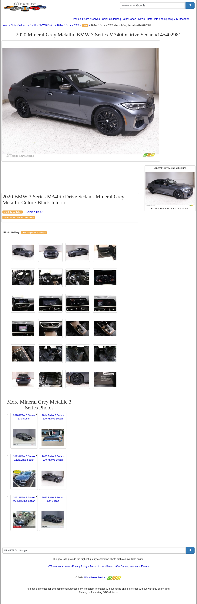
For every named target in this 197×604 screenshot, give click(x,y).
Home (5, 25)
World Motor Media (94, 577)
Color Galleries (111, 18)
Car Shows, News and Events (132, 566)
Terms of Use (97, 566)
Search (110, 566)
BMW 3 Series (46, 25)
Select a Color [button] (35, 212)
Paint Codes (129, 18)
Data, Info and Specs (159, 18)
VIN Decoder (181, 18)
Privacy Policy (80, 566)
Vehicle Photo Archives (86, 18)
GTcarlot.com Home (59, 566)
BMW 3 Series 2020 (68, 25)
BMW (33, 25)
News (141, 18)
